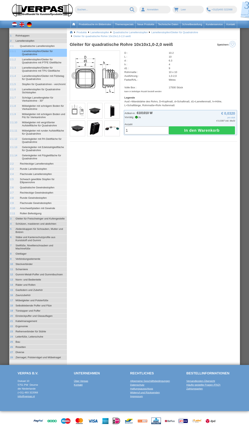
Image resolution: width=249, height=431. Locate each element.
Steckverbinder (24, 264)
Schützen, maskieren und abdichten (36, 223)
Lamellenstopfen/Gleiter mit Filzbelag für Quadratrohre (43, 77)
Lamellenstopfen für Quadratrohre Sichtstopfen (41, 91)
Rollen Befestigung (31, 213)
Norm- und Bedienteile (28, 279)
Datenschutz (137, 384)
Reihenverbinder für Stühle (31, 331)
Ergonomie (22, 326)
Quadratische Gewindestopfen (37, 187)
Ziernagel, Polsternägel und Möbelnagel (38, 357)
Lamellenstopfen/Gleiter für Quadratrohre (37, 53)
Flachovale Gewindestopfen (36, 203)
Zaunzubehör (23, 295)
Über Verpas (81, 381)
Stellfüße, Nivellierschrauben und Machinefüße (34, 247)
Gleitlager (21, 253)
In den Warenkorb (202, 130)
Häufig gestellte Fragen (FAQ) (203, 384)
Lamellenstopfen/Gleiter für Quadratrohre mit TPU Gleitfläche (41, 69)
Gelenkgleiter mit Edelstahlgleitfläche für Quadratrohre (43, 149)
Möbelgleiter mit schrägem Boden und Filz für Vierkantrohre (43, 116)
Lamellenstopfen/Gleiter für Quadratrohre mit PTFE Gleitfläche (41, 61)
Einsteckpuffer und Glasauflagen (34, 315)
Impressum (136, 396)
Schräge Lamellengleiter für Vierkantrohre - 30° (37, 99)
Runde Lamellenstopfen (33, 168)
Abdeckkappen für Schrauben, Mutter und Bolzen (39, 230)
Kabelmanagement (26, 321)
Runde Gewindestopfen (33, 197)
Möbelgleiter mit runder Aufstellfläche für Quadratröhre (43, 132)
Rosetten (21, 347)
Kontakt (78, 384)
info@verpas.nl (26, 396)
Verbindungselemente (28, 258)
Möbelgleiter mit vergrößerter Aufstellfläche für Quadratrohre (39, 124)
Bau (18, 341)
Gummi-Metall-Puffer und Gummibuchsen (39, 274)
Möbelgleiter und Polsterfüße (32, 300)
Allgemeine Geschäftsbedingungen (150, 381)
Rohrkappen (23, 35)
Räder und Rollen (26, 284)
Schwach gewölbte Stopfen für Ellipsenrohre (37, 181)
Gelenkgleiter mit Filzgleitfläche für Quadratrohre (41, 157)
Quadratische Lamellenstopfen (37, 46)
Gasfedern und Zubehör (29, 290)
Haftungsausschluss (141, 388)
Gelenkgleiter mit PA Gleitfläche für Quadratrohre (42, 140)
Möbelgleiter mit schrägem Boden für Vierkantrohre (43, 107)
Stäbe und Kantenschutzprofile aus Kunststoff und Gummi (35, 239)
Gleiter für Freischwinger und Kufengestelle (40, 218)
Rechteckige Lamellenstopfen (37, 163)
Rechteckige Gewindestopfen (36, 192)
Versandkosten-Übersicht (200, 381)
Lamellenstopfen (25, 40)
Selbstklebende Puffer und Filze (34, 305)
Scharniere (22, 269)
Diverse (20, 352)
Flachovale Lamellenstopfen (36, 174)
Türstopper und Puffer (28, 310)
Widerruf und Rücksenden (145, 392)
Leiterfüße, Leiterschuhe (29, 336)
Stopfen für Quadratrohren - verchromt (44, 84)
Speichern (226, 44)
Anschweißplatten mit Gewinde (37, 208)
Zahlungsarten (194, 388)
